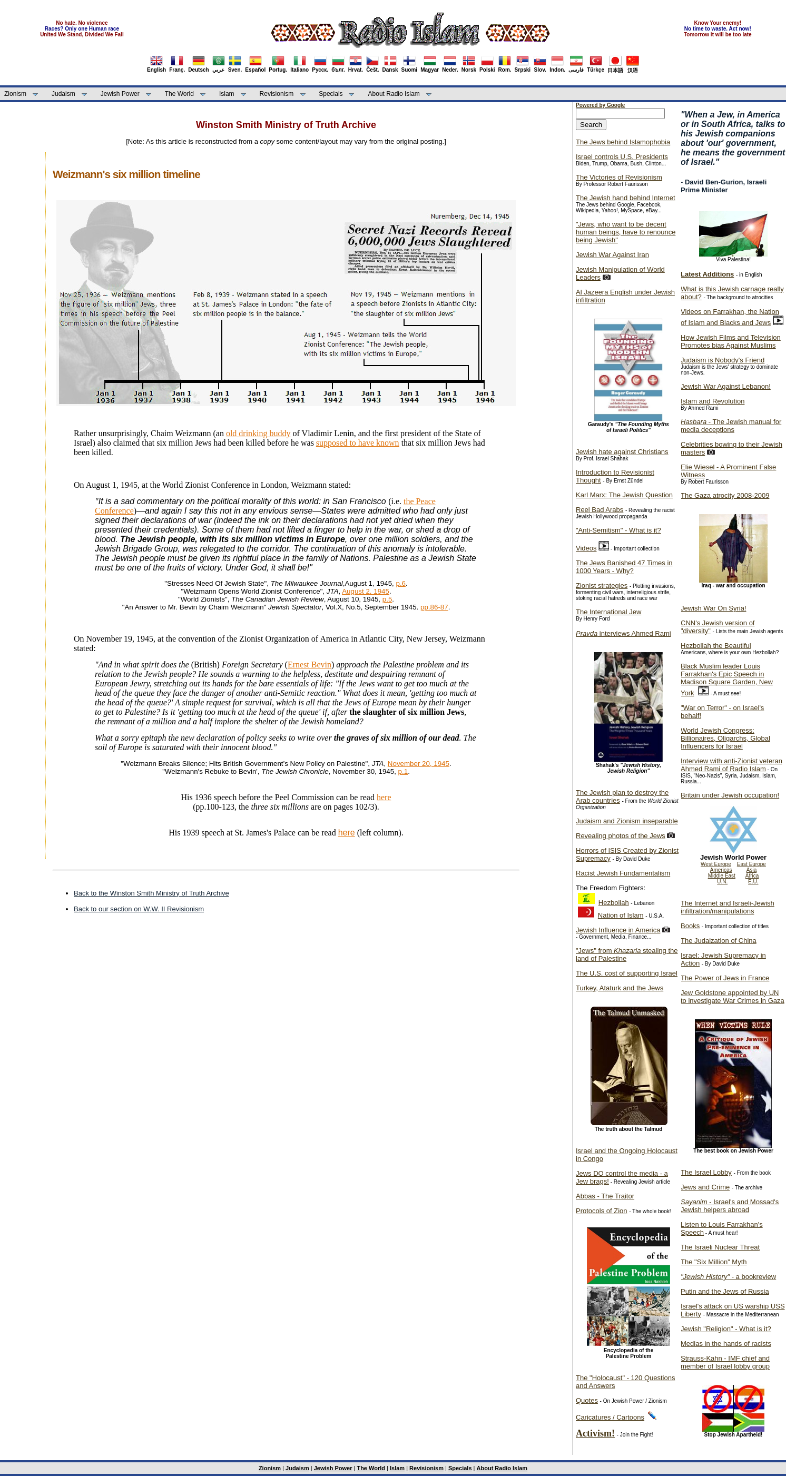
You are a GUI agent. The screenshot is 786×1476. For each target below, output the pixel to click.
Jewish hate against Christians (622, 452)
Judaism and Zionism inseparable (627, 821)
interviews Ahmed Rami (623, 633)
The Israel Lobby (706, 1172)
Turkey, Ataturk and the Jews (619, 988)
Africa (752, 876)
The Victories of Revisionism (619, 177)
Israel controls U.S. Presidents (622, 157)
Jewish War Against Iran (612, 255)
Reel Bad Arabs (599, 510)
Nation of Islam (621, 915)
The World (179, 93)
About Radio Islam (394, 93)
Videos (586, 548)
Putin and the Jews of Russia (725, 1291)
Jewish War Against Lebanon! (726, 386)
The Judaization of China (718, 940)
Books (690, 926)
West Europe (716, 864)
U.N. (722, 881)
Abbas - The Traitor (605, 1196)
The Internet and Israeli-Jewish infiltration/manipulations (727, 907)
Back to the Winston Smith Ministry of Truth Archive (151, 893)
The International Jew (608, 612)
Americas (721, 870)
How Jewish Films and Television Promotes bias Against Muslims (731, 341)
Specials (330, 93)
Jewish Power (120, 93)
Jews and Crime (705, 1187)
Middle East (721, 876)
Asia (751, 870)
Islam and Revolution (712, 401)
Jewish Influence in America (618, 930)
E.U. (753, 881)
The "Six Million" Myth (714, 1262)
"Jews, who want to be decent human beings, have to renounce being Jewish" (625, 232)
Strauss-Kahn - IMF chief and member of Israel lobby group (725, 1362)
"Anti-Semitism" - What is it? (618, 530)
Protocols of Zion (601, 1211)
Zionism (15, 93)
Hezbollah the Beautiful (716, 646)
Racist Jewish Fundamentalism (623, 873)
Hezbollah (613, 903)
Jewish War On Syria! (713, 608)
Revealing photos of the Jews (620, 836)
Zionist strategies (601, 585)
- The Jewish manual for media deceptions (731, 426)
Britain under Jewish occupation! (730, 795)
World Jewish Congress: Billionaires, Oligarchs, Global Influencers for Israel (725, 738)
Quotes (587, 1400)
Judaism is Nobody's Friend (722, 360)
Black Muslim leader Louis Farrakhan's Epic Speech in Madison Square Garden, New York (727, 679)
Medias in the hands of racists (726, 1343)
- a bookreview (728, 1277)
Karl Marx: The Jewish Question (624, 495)
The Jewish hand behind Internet (625, 198)
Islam (226, 93)
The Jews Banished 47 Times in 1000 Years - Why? (624, 567)
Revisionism (277, 93)
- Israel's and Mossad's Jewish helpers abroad (730, 1206)
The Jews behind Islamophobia (623, 142)
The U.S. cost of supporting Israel (626, 973)
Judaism (63, 93)
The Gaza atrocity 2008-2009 (725, 495)
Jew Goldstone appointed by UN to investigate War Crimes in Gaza (732, 997)
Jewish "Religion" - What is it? (726, 1329)
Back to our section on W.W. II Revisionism (139, 909)
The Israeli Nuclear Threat (720, 1247)
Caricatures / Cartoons (610, 1417)
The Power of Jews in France (725, 978)
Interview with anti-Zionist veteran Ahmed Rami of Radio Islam (731, 765)
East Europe (751, 864)
